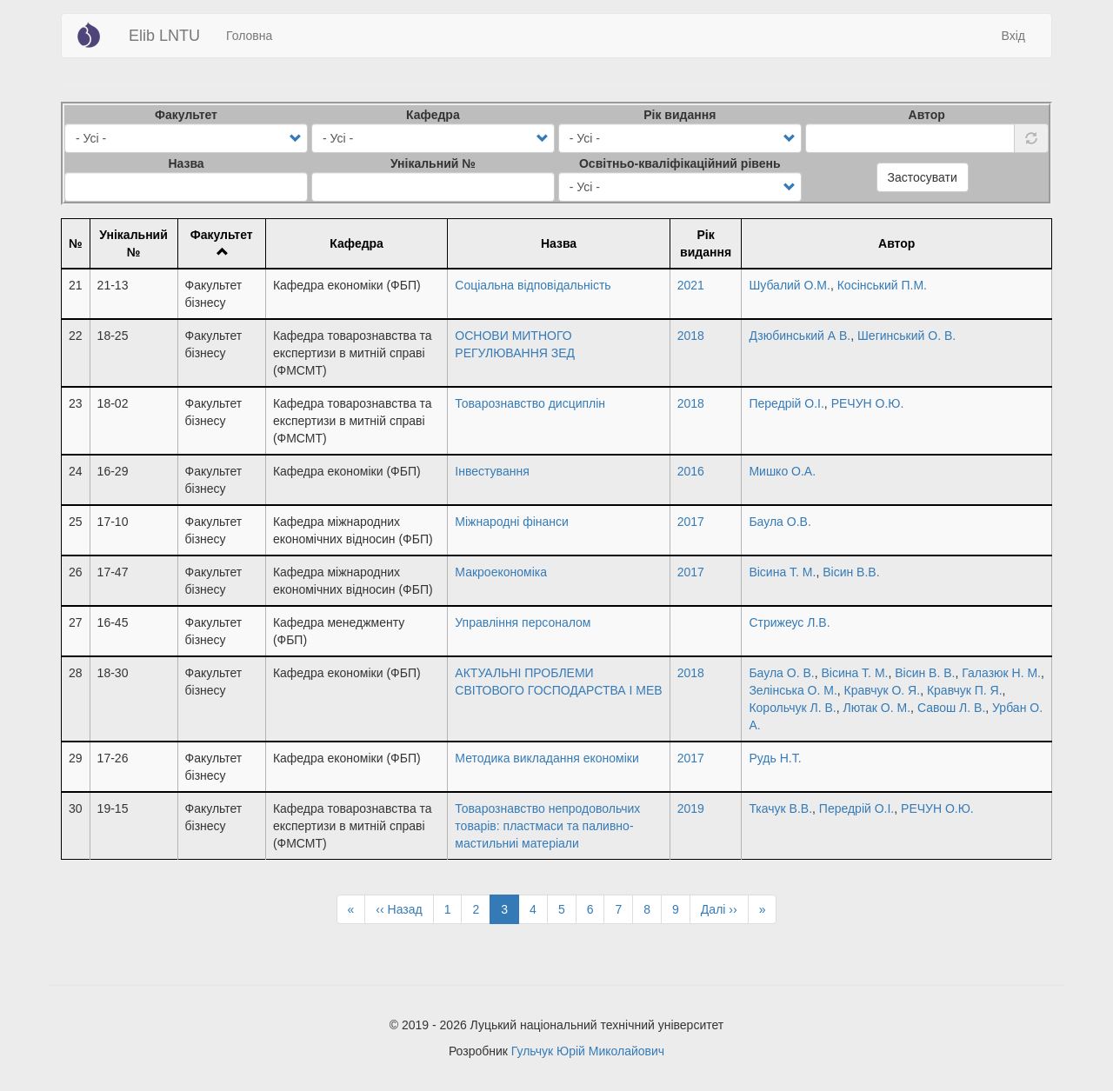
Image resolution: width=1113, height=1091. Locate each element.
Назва (185, 163)
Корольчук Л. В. (792, 708)
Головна (249, 36)
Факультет (186, 115)
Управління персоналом (522, 622)
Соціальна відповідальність (532, 285)
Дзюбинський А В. (799, 336)
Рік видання (679, 115)
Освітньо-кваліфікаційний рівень (680, 163)
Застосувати (922, 177)
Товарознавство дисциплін (530, 403)
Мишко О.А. (782, 471)
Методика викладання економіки (546, 758)
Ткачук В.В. (780, 808)
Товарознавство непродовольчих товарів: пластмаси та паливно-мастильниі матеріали (547, 826)
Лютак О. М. (876, 708)
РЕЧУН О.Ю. (867, 403)
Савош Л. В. (951, 708)
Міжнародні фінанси (512, 522)
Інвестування (492, 471)
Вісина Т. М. (782, 572)
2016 (690, 471)
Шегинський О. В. (906, 336)
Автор (927, 115)
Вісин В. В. (925, 673)
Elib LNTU (164, 35)
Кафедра (433, 115)
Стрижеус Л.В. (789, 622)
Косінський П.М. (882, 285)
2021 (690, 285)
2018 (690, 336)
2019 (690, 808)
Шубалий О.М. (789, 285)
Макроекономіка (501, 572)
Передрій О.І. (786, 403)
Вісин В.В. (851, 572)
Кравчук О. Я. (882, 690)
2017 (690, 522)
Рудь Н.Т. (775, 758)
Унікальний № (433, 163)
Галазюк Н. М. (1001, 673)
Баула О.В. (779, 522)
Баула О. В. (781, 673)
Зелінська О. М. (792, 690)
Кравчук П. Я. (965, 690)
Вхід (1013, 36)
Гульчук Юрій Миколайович (587, 1051)
